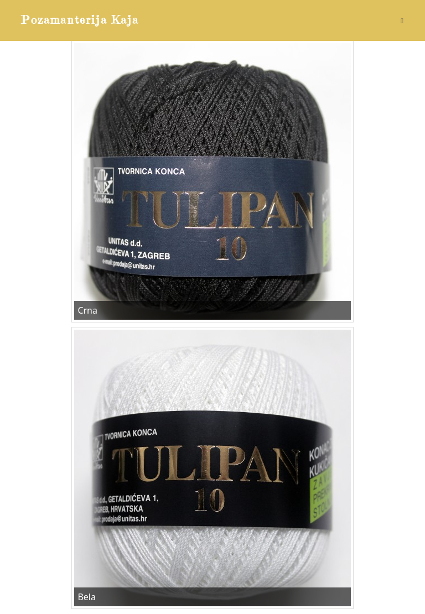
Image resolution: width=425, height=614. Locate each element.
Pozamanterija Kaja (80, 20)
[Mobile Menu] (402, 20)
